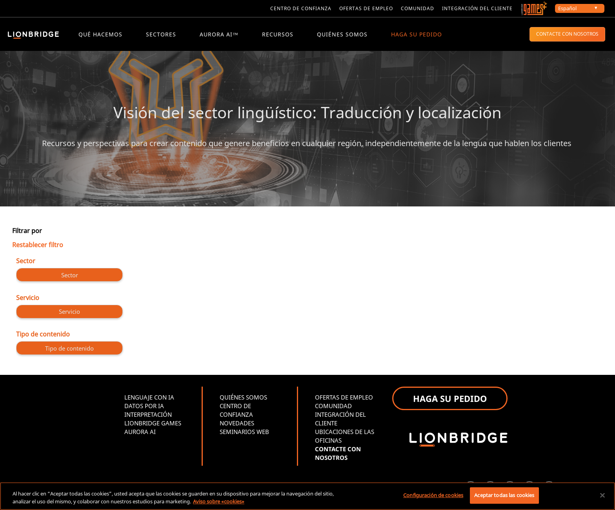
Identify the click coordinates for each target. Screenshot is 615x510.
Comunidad (417, 8)
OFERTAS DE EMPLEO (344, 398)
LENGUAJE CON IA (149, 398)
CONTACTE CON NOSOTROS (567, 34)
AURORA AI (140, 433)
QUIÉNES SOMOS (342, 34)
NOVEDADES (237, 424)
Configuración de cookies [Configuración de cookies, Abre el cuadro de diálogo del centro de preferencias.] (433, 495)
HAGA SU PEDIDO (416, 34)
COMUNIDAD (333, 407)
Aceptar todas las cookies (504, 495)
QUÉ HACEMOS (100, 34)
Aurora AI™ (219, 34)
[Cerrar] (602, 495)
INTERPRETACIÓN (148, 416)
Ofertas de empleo (366, 8)
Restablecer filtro (37, 245)
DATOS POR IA (144, 407)
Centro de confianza (300, 8)
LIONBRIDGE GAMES (152, 424)
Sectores (161, 34)
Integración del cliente (477, 8)
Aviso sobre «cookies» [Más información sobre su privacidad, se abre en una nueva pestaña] (218, 501)
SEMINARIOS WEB (244, 433)
